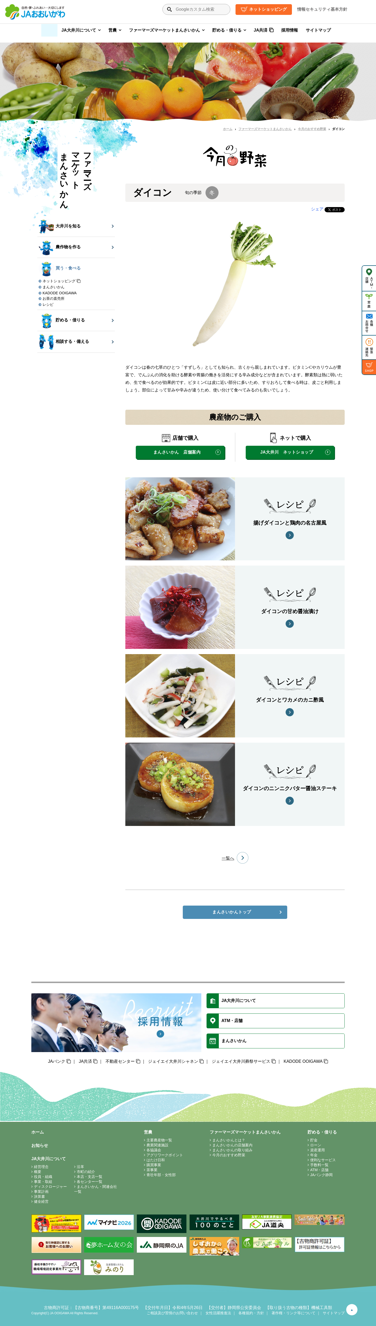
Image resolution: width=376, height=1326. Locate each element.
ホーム (227, 129)
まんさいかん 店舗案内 (177, 452)
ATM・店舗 (319, 1170)
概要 (37, 1172)
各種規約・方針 (251, 1313)
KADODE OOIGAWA (60, 293)
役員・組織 (43, 1177)
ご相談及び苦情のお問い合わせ (172, 1313)
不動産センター (120, 1061)
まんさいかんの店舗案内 (232, 1145)
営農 (112, 30)
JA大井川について (78, 30)
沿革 (80, 1167)
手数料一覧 (319, 1165)
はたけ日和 (155, 1160)
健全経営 (41, 1201)
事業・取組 (43, 1182)
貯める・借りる (227, 30)
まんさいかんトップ (231, 912)
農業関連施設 (157, 1145)
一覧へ (228, 858)
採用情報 (289, 30)
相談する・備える (64, 342)
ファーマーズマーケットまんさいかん (164, 30)
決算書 (39, 1196)
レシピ (48, 304)
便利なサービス (323, 1160)
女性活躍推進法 (218, 1313)
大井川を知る (60, 226)
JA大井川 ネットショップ (286, 452)
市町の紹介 (86, 1172)
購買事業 (153, 1165)
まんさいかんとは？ (228, 1140)
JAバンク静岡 (321, 1175)
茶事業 (151, 1170)
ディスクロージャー (50, 1186)
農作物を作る (60, 247)
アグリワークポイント (164, 1155)
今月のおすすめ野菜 (312, 129)
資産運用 (317, 1150)
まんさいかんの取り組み (232, 1150)
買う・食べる (60, 268)
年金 (314, 1155)
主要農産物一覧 (159, 1140)
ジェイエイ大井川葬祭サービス (241, 1061)
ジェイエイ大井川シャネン (173, 1061)
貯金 (314, 1140)
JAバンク (57, 1061)
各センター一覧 (89, 1182)
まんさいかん (53, 287)
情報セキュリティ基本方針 (322, 9)
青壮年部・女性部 (161, 1175)
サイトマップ (318, 30)
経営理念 (41, 1167)
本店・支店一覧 (89, 1177)
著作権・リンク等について (293, 1313)
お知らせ (39, 1145)
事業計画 (41, 1191)
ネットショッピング (268, 9)
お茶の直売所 (53, 298)
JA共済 (260, 30)
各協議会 (153, 1150)
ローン (315, 1145)
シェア (317, 209)
